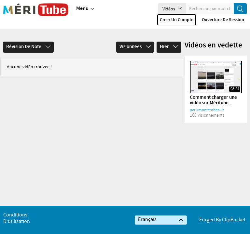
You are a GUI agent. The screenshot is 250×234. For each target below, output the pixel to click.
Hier (169, 37)
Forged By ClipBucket (222, 219)
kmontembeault (210, 100)
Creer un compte (176, 20)
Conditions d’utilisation (16, 218)
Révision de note (28, 37)
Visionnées (135, 37)
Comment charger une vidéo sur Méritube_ (213, 91)
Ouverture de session (223, 20)
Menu (85, 8)
